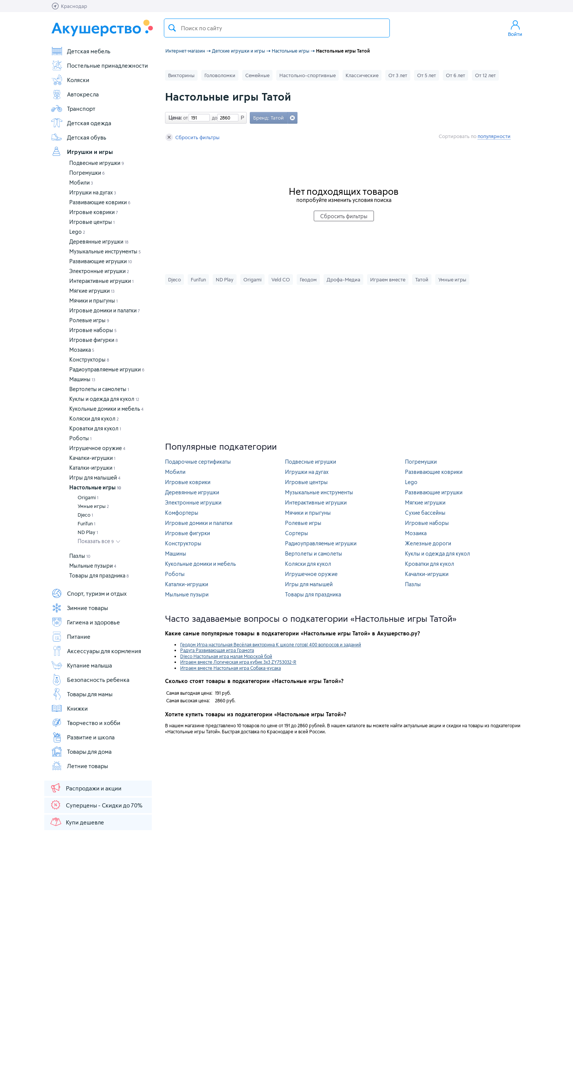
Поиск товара (172, 28)
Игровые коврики (93, 212)
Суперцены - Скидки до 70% (96, 805)
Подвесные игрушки (96, 163)
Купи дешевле (77, 822)
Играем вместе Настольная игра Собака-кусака (230, 668)
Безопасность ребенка (90, 680)
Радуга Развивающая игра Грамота (217, 650)
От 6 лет (455, 75)
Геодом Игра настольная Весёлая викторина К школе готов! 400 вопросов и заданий (270, 644)
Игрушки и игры (82, 152)
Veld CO (280, 279)
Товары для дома (81, 751)
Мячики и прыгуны (93, 300)
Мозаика (81, 349)
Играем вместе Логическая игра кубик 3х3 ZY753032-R (238, 661)
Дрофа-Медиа (343, 279)
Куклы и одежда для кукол (104, 399)
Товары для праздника (99, 575)
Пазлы (79, 556)
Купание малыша (81, 665)
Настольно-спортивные (307, 75)
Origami (88, 497)
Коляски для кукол (94, 418)
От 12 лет (485, 75)
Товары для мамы (81, 694)
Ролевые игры (89, 320)
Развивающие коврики (100, 202)
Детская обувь (78, 137)
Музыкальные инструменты (105, 251)
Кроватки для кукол (95, 428)
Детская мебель (81, 51)
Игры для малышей (94, 477)
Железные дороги (428, 543)
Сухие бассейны (425, 512)
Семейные (257, 75)
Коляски (70, 80)
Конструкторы (89, 359)
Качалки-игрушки (92, 458)
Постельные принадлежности (99, 65)
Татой (421, 279)
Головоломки (219, 75)
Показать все (96, 541)
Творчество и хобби (85, 723)
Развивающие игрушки (100, 261)
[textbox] (277, 28)
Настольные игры (95, 487)
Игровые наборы (93, 330)
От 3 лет (397, 75)
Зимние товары (79, 608)
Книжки (69, 708)
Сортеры (296, 533)
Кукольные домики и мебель (106, 408)
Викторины (181, 75)
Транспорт (73, 108)
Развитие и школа (83, 737)
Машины (82, 379)
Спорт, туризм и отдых (89, 593)
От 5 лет (426, 75)
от (184, 117)
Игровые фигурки (93, 340)
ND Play (88, 532)
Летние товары (79, 766)
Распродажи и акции (85, 788)
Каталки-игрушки (92, 467)
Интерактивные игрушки (101, 281)
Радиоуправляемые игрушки (107, 369)
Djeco (85, 515)
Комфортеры (181, 512)
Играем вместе (387, 279)
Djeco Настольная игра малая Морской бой (226, 656)
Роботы (80, 438)
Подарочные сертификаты (198, 461)
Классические (362, 75)
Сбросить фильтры (192, 137)
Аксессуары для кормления (96, 651)
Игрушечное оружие (97, 448)
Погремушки (87, 172)
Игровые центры (92, 222)
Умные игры (93, 506)
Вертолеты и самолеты (99, 389)
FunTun (86, 523)
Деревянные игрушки (98, 241)
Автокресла (75, 94)
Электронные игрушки (99, 271)
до (213, 117)
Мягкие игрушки (92, 290)
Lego (77, 231)
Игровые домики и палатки (104, 310)
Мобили (81, 182)
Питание (70, 636)
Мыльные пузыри (92, 565)
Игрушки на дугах (92, 192)
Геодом (308, 279)
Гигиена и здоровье (85, 622)
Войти (515, 28)
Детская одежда (81, 123)
